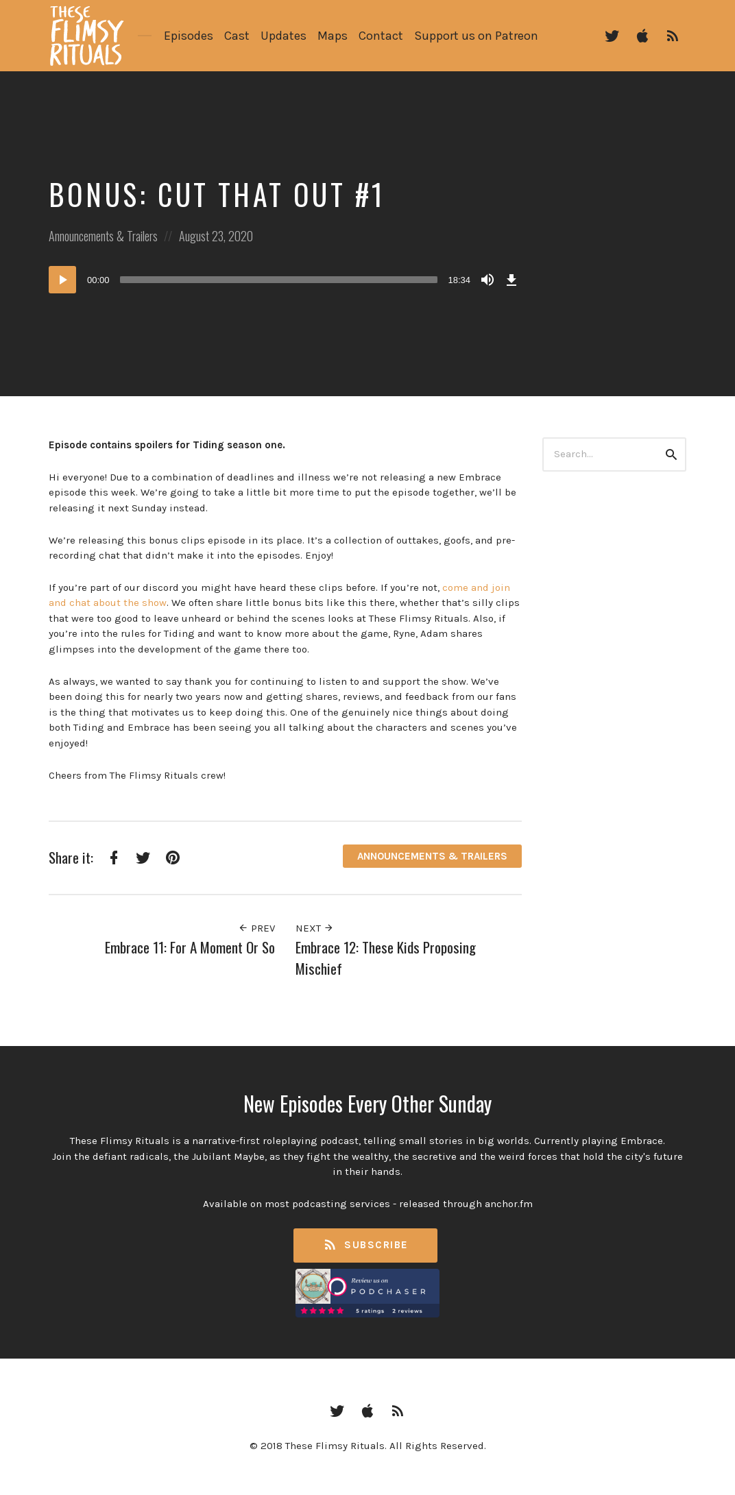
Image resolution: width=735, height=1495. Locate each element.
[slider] (279, 279)
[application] (285, 279)
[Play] (62, 279)
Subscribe (365, 1245)
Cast (237, 35)
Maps (332, 35)
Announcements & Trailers (103, 236)
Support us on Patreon (476, 35)
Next (315, 928)
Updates (283, 35)
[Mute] (487, 279)
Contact (381, 35)
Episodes (188, 35)
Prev (256, 928)
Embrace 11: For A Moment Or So (190, 947)
